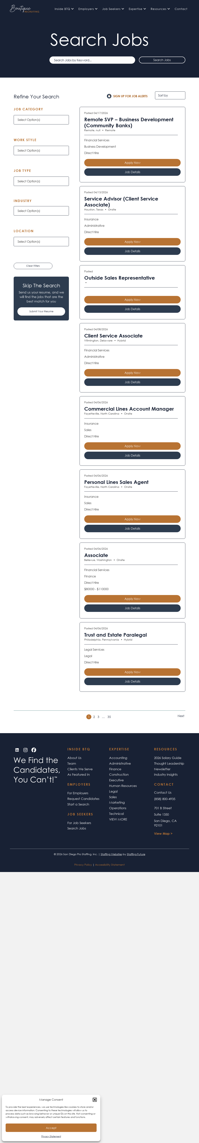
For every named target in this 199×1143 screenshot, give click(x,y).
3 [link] (98, 716)
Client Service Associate (113, 336)
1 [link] (89, 717)
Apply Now (132, 163)
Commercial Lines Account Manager (129, 409)
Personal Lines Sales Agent (116, 482)
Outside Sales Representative (119, 278)
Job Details (132, 172)
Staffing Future (136, 854)
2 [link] (94, 716)
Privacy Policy (83, 864)
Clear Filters (33, 265)
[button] (95, 1100)
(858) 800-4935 (164, 799)
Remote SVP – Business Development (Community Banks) (128, 122)
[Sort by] (170, 95)
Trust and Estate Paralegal (115, 635)
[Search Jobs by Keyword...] (92, 60)
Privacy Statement (51, 1136)
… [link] (103, 716)
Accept (51, 1128)
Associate (96, 555)
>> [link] (176, 715)
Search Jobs (162, 60)
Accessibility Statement (110, 864)
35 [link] (109, 716)
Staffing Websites (111, 854)
